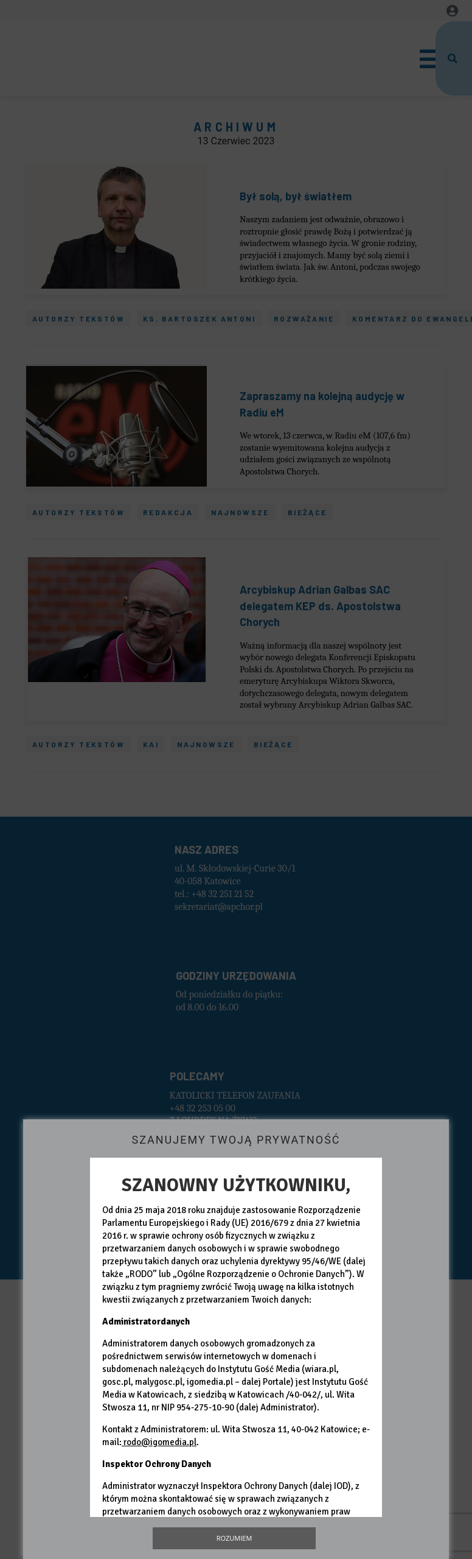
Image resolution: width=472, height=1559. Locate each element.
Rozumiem (234, 1538)
